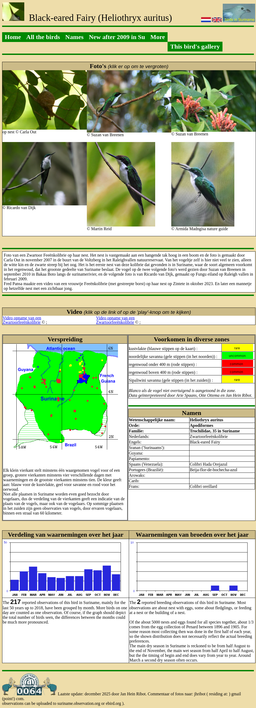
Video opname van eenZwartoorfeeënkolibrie (22, 320)
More (157, 37)
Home (13, 37)
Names (74, 37)
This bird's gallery (195, 46)
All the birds (43, 37)
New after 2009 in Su (117, 37)
